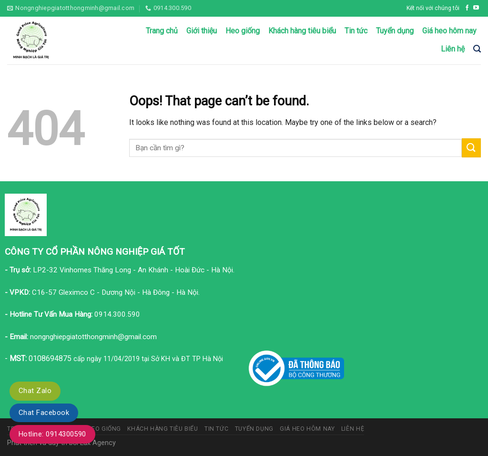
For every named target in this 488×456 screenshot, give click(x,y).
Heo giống (242, 30)
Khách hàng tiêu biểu (302, 30)
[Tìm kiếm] (477, 49)
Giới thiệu (201, 30)
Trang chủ (162, 30)
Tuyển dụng (395, 30)
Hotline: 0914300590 (52, 434)
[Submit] (471, 147)
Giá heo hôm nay (449, 30)
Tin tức (356, 30)
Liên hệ (453, 48)
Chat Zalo (35, 390)
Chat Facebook (44, 412)
